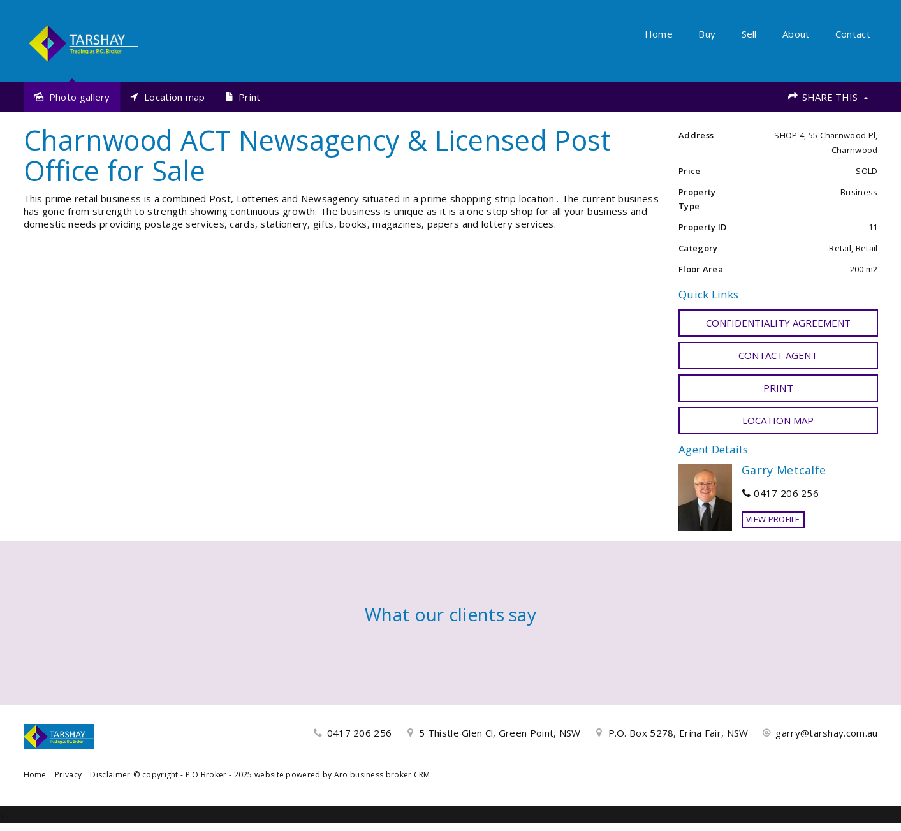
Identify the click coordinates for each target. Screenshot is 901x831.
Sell (749, 33)
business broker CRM (390, 774)
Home (659, 33)
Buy (706, 33)
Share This (827, 97)
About (796, 33)
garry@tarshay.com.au (826, 732)
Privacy (68, 774)
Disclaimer (110, 774)
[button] (778, 387)
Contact (852, 33)
